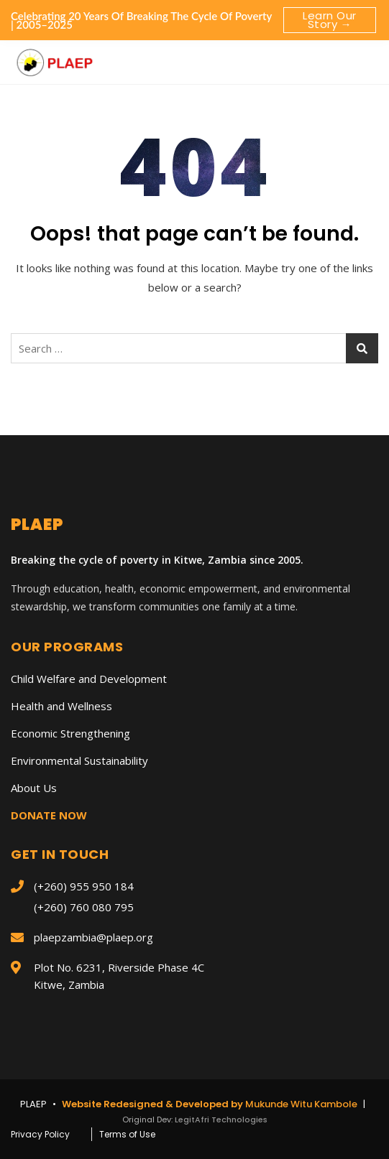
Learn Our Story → (330, 20)
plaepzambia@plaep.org (93, 937)
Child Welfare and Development (89, 678)
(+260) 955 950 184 (84, 886)
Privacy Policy (40, 1134)
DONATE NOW (49, 815)
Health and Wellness (61, 706)
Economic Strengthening (70, 733)
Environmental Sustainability (79, 760)
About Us (34, 788)
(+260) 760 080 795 (84, 907)
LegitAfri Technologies (221, 1119)
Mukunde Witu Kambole (302, 1104)
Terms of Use (127, 1134)
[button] (363, 57)
